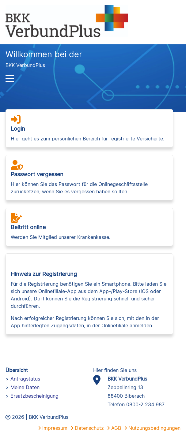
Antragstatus (25, 379)
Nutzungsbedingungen (153, 428)
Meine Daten (25, 387)
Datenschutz (88, 428)
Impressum (54, 428)
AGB (115, 428)
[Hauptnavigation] (93, 79)
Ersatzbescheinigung (34, 396)
